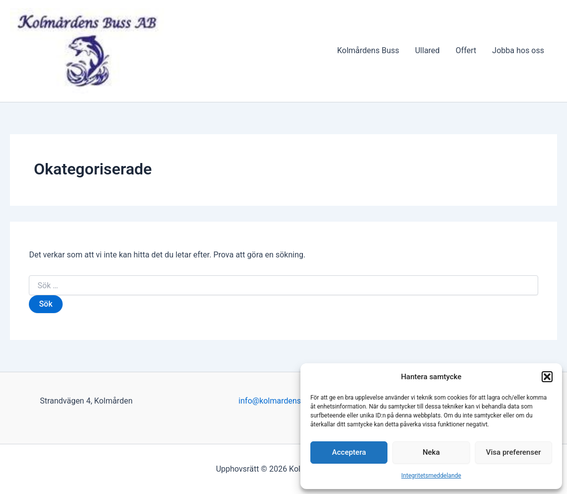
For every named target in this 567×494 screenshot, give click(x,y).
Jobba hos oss (518, 50)
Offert (466, 50)
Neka (431, 452)
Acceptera (349, 452)
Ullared (427, 50)
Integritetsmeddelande (431, 475)
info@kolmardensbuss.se (284, 401)
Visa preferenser (513, 452)
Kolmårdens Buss (368, 50)
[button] (547, 377)
